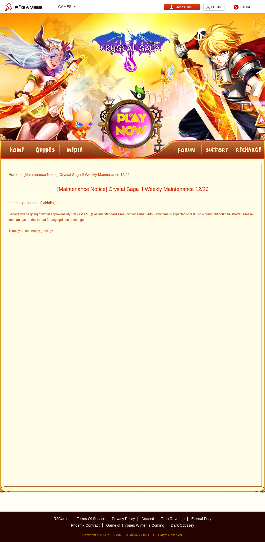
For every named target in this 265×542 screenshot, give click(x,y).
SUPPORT (217, 149)
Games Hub (180, 7)
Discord (148, 519)
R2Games (23, 6)
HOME (15, 149)
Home (13, 174)
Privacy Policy (123, 519)
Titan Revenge (173, 519)
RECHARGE (248, 149)
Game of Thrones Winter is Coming (135, 525)
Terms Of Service (91, 519)
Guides (45, 149)
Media (92, 149)
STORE (245, 7)
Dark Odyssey (182, 525)
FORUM (172, 149)
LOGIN (216, 7)
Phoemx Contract (85, 525)
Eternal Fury (201, 519)
